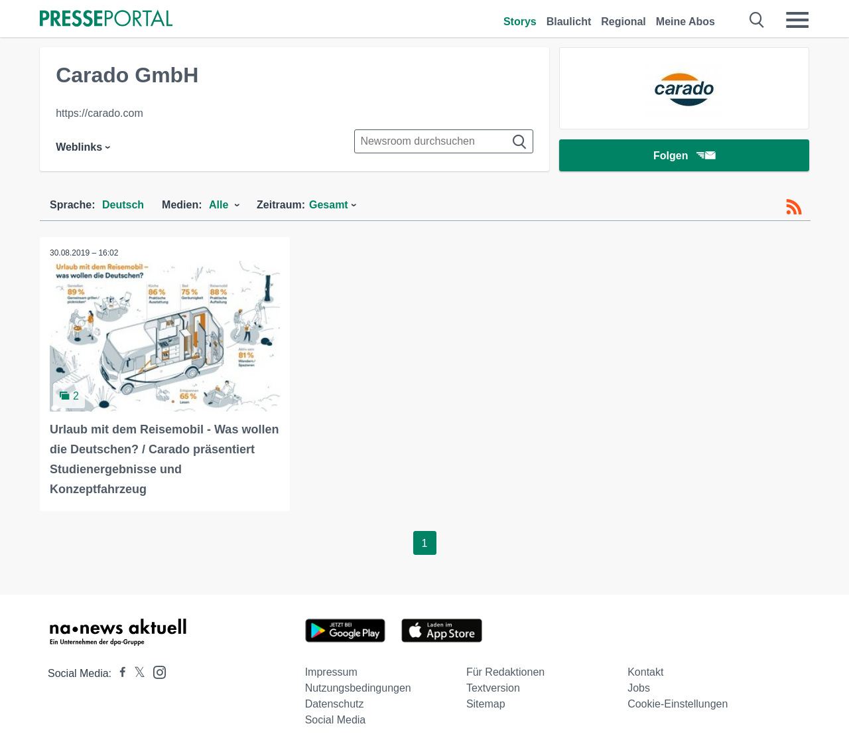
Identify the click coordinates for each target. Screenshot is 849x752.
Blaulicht (569, 21)
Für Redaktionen (505, 672)
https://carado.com (99, 113)
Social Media (335, 719)
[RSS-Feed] (794, 207)
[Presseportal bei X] (135, 673)
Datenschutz (334, 704)
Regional (623, 21)
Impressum (331, 672)
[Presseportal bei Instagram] (155, 671)
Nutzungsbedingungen (358, 688)
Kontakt (645, 672)
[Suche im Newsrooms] (443, 141)
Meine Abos (685, 21)
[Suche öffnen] (757, 20)
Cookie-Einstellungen (677, 704)
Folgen (684, 155)
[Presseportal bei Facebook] (118, 673)
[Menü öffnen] (797, 20)
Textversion (493, 688)
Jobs (638, 688)
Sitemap (485, 704)
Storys (520, 21)
